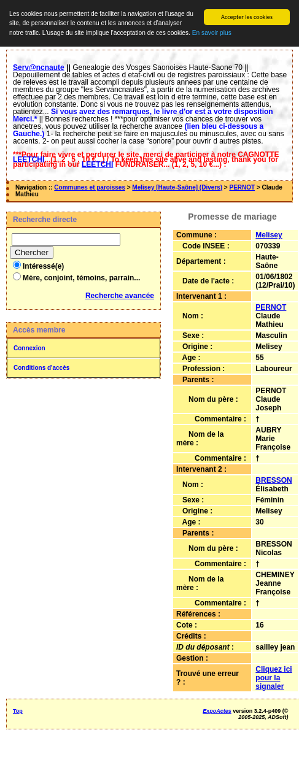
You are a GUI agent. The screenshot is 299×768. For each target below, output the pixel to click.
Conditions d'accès (41, 367)
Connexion (29, 348)
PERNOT (242, 187)
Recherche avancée (119, 295)
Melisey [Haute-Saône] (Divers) (177, 187)
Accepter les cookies (247, 17)
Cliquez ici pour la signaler (273, 678)
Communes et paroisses (89, 187)
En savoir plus (211, 32)
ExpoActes (217, 711)
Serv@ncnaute (38, 67)
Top (18, 711)
